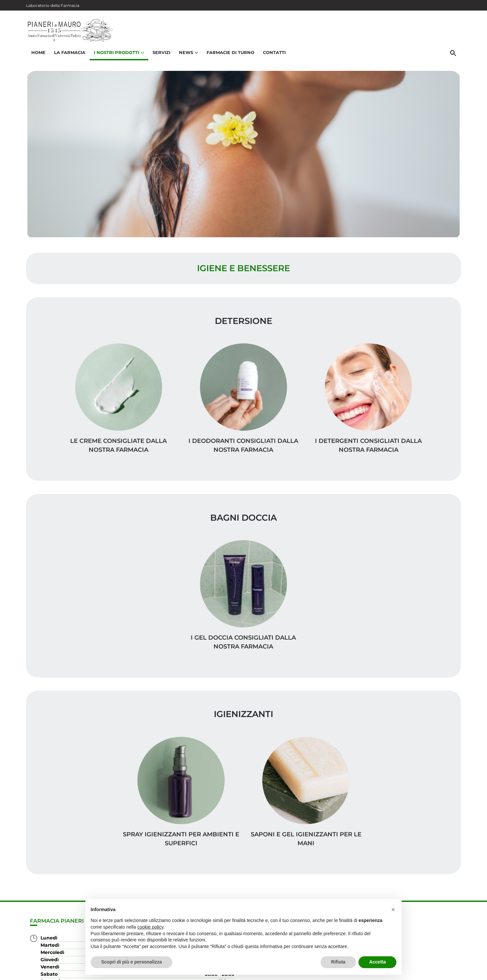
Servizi (160, 54)
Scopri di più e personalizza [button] (131, 962)
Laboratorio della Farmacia (52, 5)
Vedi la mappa (204, 893)
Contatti (273, 54)
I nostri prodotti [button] (118, 54)
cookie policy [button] (150, 927)
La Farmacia (68, 54)
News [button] (187, 54)
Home (37, 54)
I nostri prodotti (430, 876)
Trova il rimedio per (425, 886)
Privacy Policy (407, 971)
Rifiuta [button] (338, 962)
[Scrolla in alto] (471, 953)
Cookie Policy (442, 971)
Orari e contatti (431, 897)
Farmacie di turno (229, 54)
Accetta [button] (377, 962)
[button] (393, 909)
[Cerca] (454, 55)
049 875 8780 (57, 931)
